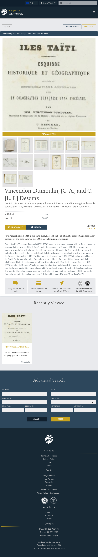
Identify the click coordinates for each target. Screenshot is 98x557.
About (49, 465)
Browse (49, 485)
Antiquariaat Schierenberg (49, 542)
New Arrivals (49, 479)
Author (5, 390)
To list (7, 27)
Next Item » (89, 27)
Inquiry (36, 227)
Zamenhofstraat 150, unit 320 (49, 545)
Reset (60, 419)
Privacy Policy (49, 459)
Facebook (49, 515)
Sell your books (49, 475)
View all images (49, 134)
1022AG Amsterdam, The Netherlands (49, 548)
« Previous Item (72, 27)
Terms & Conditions (49, 456)
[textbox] (31, 3)
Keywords (6, 398)
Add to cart (15, 227)
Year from (55, 406)
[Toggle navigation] (94, 12)
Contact (49, 462)
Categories (49, 482)
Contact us (54, 493)
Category (55, 398)
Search (37, 419)
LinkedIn (48, 518)
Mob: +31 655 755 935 (49, 529)
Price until (29, 406)
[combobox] (31, 3)
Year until (78, 406)
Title (53, 390)
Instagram (49, 512)
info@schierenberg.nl (49, 535)
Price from (6, 406)
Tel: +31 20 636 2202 (49, 532)
